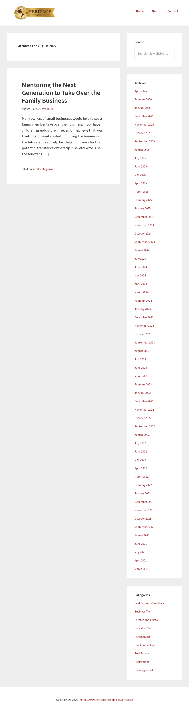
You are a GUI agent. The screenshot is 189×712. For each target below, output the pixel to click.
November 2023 (144, 325)
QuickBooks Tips (144, 645)
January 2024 (142, 309)
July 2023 (140, 359)
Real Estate (141, 653)
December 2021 (144, 502)
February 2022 (143, 485)
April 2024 (140, 284)
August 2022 (142, 434)
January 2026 (142, 108)
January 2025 (142, 208)
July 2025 (140, 158)
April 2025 (140, 183)
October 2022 (142, 418)
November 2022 (144, 409)
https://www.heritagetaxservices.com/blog (106, 699)
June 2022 (140, 451)
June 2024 (140, 267)
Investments (142, 636)
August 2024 (142, 250)
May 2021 (140, 552)
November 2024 (144, 225)
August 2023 (142, 351)
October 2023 (142, 334)
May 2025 (140, 175)
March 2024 (141, 292)
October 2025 (142, 133)
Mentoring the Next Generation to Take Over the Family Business (61, 93)
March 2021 (141, 569)
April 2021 (140, 560)
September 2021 (144, 527)
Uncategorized (46, 169)
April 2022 (140, 468)
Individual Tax (142, 628)
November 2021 (144, 510)
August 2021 (142, 535)
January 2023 (142, 393)
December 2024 (144, 217)
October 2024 (142, 233)
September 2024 (144, 242)
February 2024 (143, 300)
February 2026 (143, 99)
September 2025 (144, 141)
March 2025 (141, 191)
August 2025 (142, 149)
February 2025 (143, 200)
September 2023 (144, 342)
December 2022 (144, 401)
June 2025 (140, 166)
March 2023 (141, 376)
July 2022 (140, 443)
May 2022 (140, 460)
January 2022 (142, 493)
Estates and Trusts (146, 620)
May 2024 (140, 275)
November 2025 (144, 124)
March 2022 (141, 476)
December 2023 (144, 317)
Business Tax (142, 611)
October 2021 (142, 518)
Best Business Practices (149, 603)
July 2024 (140, 258)
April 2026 (140, 91)
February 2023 (143, 384)
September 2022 (144, 426)
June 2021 (140, 543)
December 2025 (144, 116)
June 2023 (140, 367)
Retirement (141, 662)
